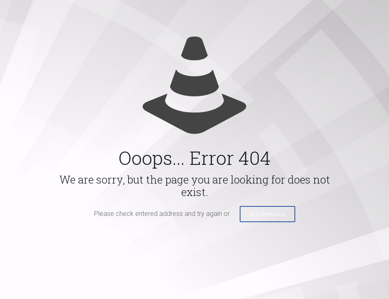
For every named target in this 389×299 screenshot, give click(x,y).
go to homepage (267, 214)
